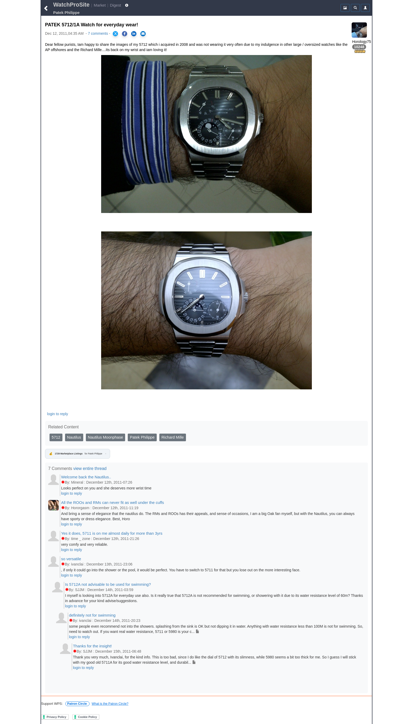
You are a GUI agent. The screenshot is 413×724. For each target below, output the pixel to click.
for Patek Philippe (77, 454)
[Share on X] (115, 33)
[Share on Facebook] (124, 33)
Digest (115, 5)
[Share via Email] (143, 33)
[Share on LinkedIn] (133, 33)
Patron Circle (77, 704)
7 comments (98, 33)
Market (100, 5)
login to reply (57, 414)
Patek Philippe (142, 437)
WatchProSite (71, 5)
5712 (56, 437)
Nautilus (74, 437)
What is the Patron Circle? (110, 704)
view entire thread (89, 468)
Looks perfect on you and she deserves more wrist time (106, 488)
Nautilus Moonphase (105, 437)
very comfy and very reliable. (84, 544)
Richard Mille (172, 437)
